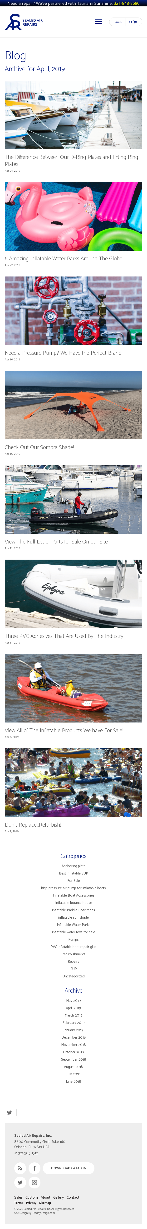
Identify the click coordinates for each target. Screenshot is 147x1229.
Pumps (73, 940)
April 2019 (73, 1008)
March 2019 (74, 1015)
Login (118, 22)
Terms (18, 1203)
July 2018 (73, 1074)
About (45, 1197)
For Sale (73, 881)
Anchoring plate (73, 866)
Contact (73, 1197)
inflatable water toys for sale (73, 932)
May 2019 (73, 1001)
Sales (18, 1197)
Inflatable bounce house (73, 903)
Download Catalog (68, 1168)
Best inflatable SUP (73, 873)
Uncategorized (74, 976)
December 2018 (73, 1037)
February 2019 (74, 1023)
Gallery (58, 1197)
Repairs (73, 962)
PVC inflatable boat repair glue (74, 947)
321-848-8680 (126, 3)
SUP (73, 969)
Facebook (34, 1168)
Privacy (31, 1203)
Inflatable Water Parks (73, 925)
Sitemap (45, 1203)
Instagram (34, 1182)
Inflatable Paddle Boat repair (73, 910)
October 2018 (73, 1052)
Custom (31, 1197)
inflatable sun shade (73, 918)
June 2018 (73, 1082)
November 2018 (73, 1045)
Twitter (9, 1112)
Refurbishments (73, 954)
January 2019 (73, 1030)
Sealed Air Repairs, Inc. (24, 22)
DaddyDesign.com (44, 1213)
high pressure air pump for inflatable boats (73, 888)
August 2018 (73, 1067)
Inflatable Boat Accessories (73, 895)
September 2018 (73, 1060)
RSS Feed (20, 1168)
